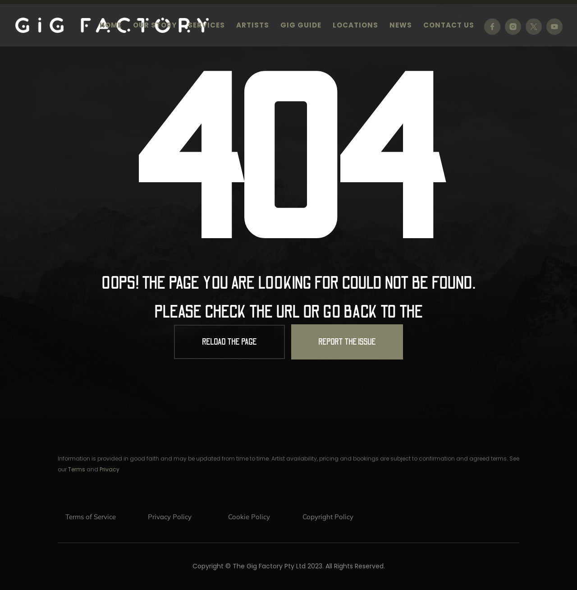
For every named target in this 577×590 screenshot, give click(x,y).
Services (206, 26)
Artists (252, 26)
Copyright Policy (327, 516)
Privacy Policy (170, 516)
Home (111, 26)
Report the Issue (347, 342)
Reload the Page (229, 342)
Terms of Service (90, 516)
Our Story (155, 26)
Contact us (448, 26)
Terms (76, 469)
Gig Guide (300, 26)
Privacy (109, 469)
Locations (355, 26)
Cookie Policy (249, 516)
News (400, 26)
